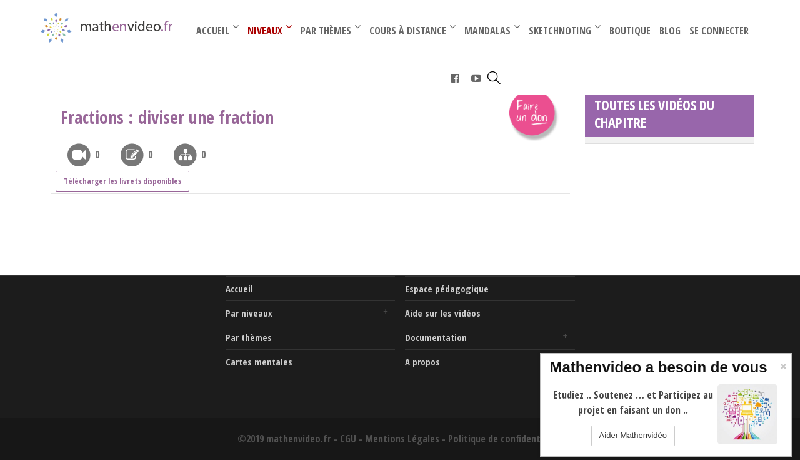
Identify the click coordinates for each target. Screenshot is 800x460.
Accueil (239, 288)
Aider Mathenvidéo (633, 435)
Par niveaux (249, 313)
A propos (422, 361)
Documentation (436, 337)
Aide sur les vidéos (443, 313)
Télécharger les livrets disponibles (122, 181)
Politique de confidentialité (505, 439)
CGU (348, 439)
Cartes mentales (259, 361)
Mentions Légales (402, 439)
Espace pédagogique (447, 288)
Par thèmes (249, 337)
